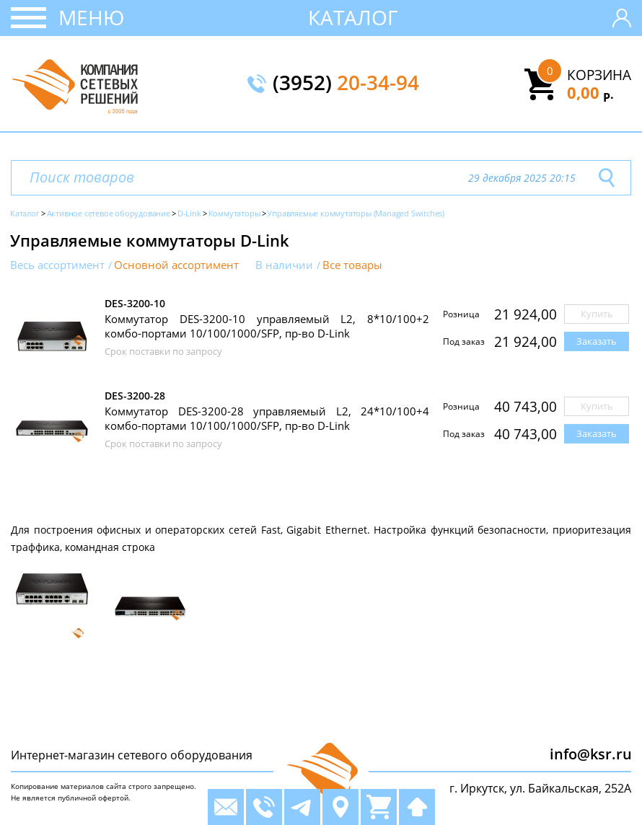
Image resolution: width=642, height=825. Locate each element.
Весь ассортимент (57, 265)
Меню (91, 17)
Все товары (352, 265)
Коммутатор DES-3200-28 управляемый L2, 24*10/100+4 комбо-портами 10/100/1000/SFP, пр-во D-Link (267, 418)
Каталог (353, 17)
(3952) (346, 83)
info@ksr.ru (591, 754)
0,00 (590, 92)
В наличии (284, 265)
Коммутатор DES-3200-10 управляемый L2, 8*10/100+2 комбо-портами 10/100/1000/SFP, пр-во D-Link (267, 326)
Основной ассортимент (176, 265)
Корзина (599, 75)
